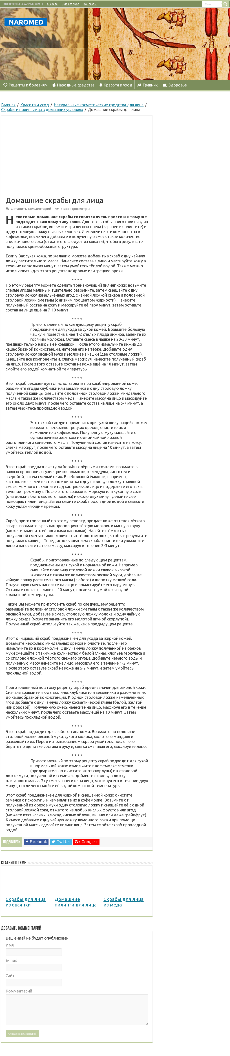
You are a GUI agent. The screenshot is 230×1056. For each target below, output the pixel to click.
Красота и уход (116, 85)
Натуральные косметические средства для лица (99, 104)
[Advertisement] (144, 43)
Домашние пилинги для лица (76, 901)
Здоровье (175, 85)
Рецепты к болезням (25, 85)
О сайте (52, 3)
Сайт (10, 975)
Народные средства (74, 85)
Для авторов (70, 3)
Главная (8, 104)
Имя (10, 945)
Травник (147, 85)
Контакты (90, 3)
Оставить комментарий (31, 209)
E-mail (11, 960)
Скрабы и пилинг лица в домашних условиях (42, 109)
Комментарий (19, 991)
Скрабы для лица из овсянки (26, 901)
